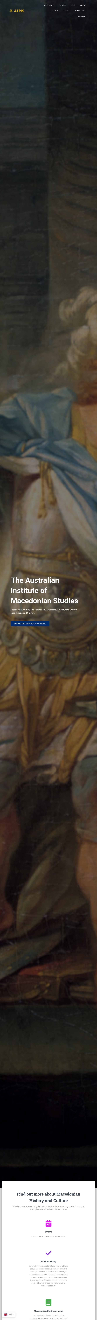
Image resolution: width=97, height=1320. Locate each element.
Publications (80, 11)
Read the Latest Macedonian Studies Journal (30, 624)
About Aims (49, 5)
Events (82, 5)
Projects (81, 17)
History (62, 5)
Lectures (66, 11)
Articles (55, 11)
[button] (53, 5)
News (73, 5)
